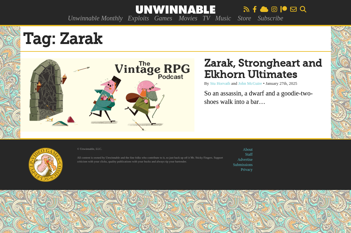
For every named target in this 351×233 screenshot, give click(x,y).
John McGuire (250, 83)
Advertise (245, 159)
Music (223, 18)
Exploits (138, 18)
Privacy (247, 169)
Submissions (243, 164)
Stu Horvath (220, 83)
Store (244, 18)
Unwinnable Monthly (95, 18)
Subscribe (270, 18)
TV (206, 18)
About (248, 149)
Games (163, 18)
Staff (249, 154)
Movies (188, 18)
